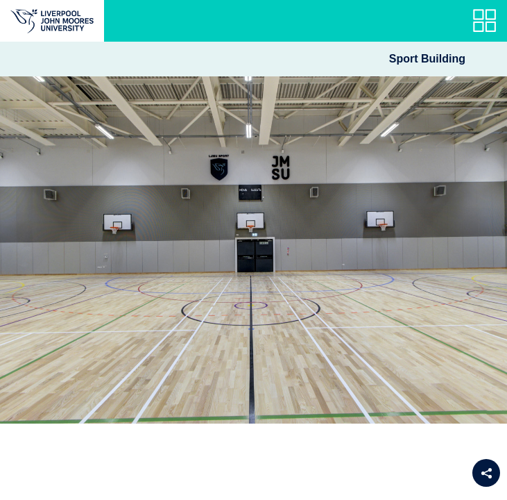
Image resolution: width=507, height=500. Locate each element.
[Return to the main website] (52, 21)
